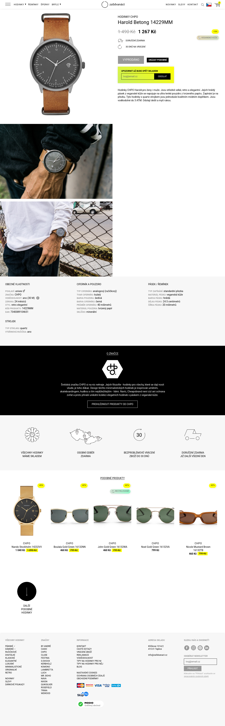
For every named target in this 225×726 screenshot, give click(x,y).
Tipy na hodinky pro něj (90, 664)
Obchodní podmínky (88, 678)
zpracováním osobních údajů (196, 676)
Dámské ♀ (10, 649)
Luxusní (9, 664)
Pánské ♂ (10, 646)
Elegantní (10, 661)
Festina (45, 658)
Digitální (10, 655)
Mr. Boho (46, 675)
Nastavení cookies (87, 673)
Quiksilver (46, 684)
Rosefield (46, 687)
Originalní (11, 670)
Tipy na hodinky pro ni (89, 661)
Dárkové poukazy (14, 684)
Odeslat (162, 76)
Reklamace (83, 655)
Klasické (10, 658)
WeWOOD (45, 693)
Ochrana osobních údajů (91, 675)
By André (46, 646)
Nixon (44, 681)
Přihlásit (193, 668)
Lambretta (47, 670)
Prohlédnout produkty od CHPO (112, 404)
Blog (79, 667)
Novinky (9, 678)
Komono (45, 667)
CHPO (134, 16)
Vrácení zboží (84, 652)
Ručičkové (11, 652)
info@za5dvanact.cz (157, 655)
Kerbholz (46, 664)
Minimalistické (13, 667)
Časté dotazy (84, 649)
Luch (43, 673)
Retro (8, 673)
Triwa (44, 690)
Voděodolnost (85, 658)
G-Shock (45, 661)
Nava (43, 678)
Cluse (44, 655)
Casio (44, 649)
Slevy (8, 681)
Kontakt (81, 646)
